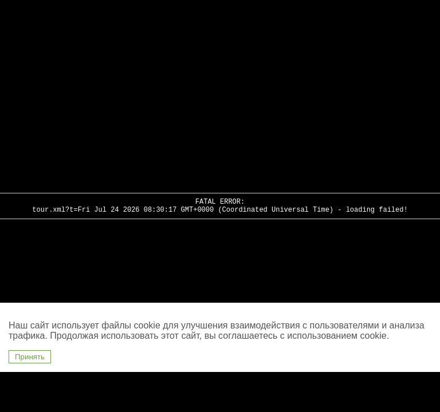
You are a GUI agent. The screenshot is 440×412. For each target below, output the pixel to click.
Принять (30, 356)
